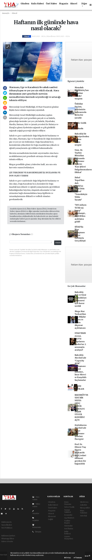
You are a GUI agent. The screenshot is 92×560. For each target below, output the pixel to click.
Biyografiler (85, 508)
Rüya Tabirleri (83, 512)
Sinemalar (68, 526)
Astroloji (83, 516)
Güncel (73, 3)
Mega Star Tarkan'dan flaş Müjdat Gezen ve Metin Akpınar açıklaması (80, 319)
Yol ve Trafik (69, 507)
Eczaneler (68, 515)
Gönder (58, 243)
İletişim (36, 532)
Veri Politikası (6, 528)
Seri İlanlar (68, 529)
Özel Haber (51, 3)
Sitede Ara (84, 502)
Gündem (25, 3)
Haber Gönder (7, 541)
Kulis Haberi (37, 3)
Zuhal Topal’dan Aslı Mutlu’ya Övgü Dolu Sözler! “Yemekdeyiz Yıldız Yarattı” (81, 188)
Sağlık (50, 519)
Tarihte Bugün (67, 522)
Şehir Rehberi (67, 532)
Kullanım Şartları (8, 536)
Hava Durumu (67, 503)
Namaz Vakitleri (67, 511)
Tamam (78, 558)
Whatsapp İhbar (7, 538)
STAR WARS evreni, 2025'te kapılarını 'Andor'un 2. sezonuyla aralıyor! (80, 341)
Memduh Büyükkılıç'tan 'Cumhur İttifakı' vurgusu (82, 93)
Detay (67, 558)
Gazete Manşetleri (68, 537)
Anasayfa (6, 13)
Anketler (83, 505)
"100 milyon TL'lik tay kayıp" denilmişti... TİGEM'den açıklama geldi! (80, 213)
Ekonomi (52, 516)
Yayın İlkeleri (6, 525)
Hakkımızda (6, 522)
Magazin (63, 3)
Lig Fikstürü (69, 518)
